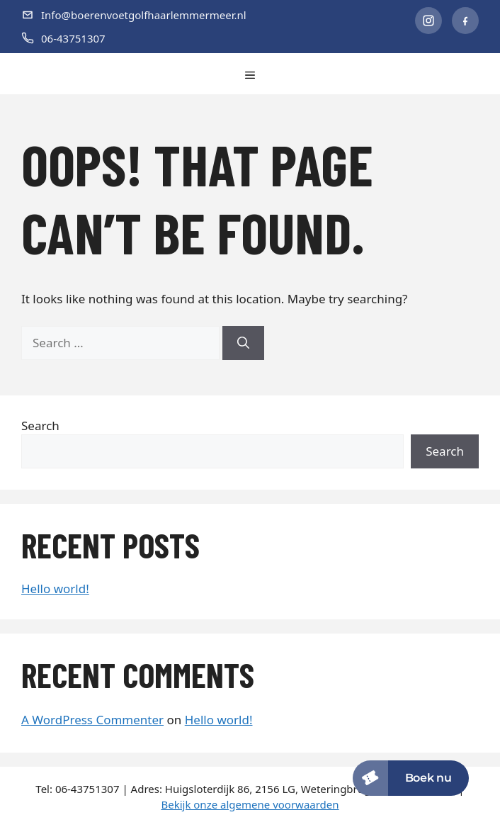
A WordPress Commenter (92, 719)
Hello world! (55, 588)
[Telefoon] (207, 38)
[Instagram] (428, 20)
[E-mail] (207, 15)
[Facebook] (465, 20)
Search (40, 425)
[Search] (243, 343)
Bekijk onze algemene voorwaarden (250, 804)
